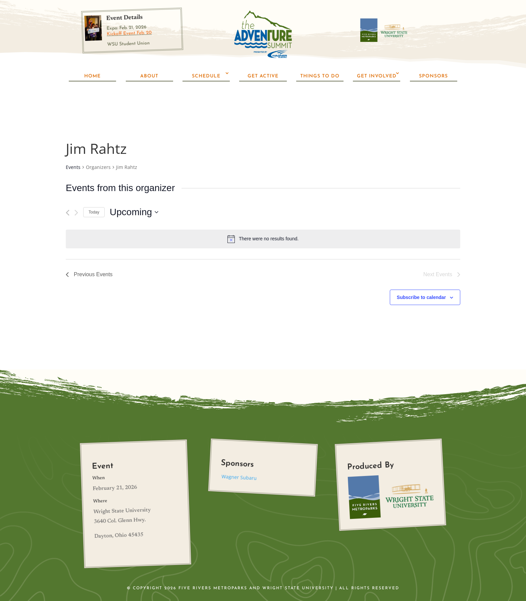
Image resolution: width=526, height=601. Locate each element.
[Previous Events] (67, 194)
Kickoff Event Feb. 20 (129, 33)
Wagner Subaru (239, 459)
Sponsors (433, 76)
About (149, 76)
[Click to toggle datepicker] (134, 193)
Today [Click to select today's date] (94, 193)
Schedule (206, 76)
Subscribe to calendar (421, 279)
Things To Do (319, 76)
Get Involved (377, 76)
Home (92, 76)
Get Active (263, 76)
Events (73, 148)
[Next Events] (76, 194)
